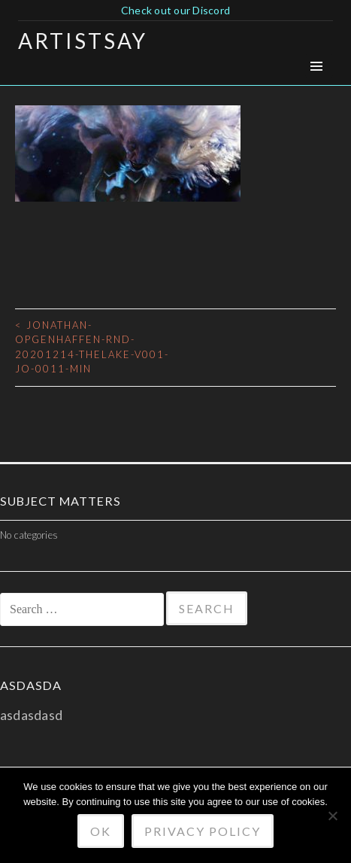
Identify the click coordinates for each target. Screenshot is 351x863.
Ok (100, 831)
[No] (332, 815)
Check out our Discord (175, 10)
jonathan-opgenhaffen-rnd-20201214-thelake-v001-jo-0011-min (92, 347)
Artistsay (82, 40)
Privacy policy (202, 831)
